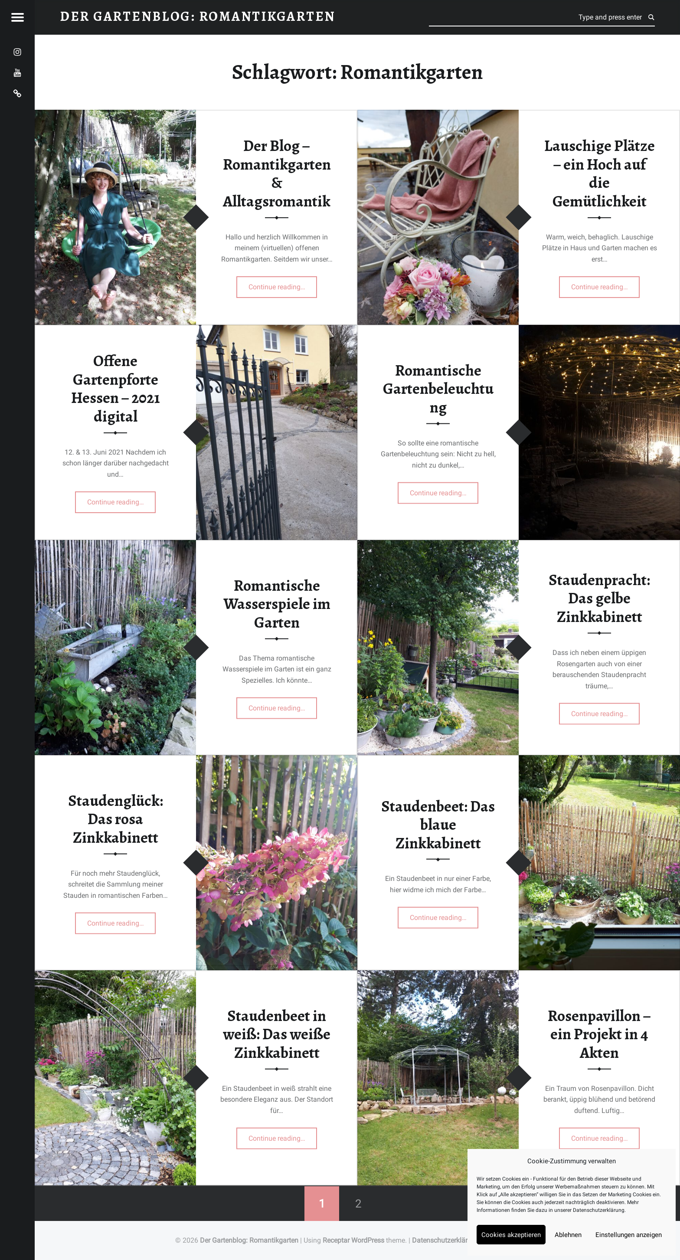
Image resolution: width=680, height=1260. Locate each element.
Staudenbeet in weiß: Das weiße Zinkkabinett (276, 1034)
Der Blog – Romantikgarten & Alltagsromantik (277, 173)
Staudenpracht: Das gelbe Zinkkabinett (599, 598)
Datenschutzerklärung (598, 1210)
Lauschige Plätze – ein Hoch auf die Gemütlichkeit (599, 173)
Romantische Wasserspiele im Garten (276, 603)
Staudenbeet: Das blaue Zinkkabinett (438, 824)
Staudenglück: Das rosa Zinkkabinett (115, 819)
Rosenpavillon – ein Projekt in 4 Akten (599, 1034)
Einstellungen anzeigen (628, 1235)
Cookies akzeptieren (511, 1235)
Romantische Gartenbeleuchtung (438, 388)
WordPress (367, 1240)
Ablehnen (568, 1235)
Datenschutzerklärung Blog (453, 1240)
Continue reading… (282, 284)
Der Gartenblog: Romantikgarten (249, 1240)
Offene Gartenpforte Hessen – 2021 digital (115, 388)
